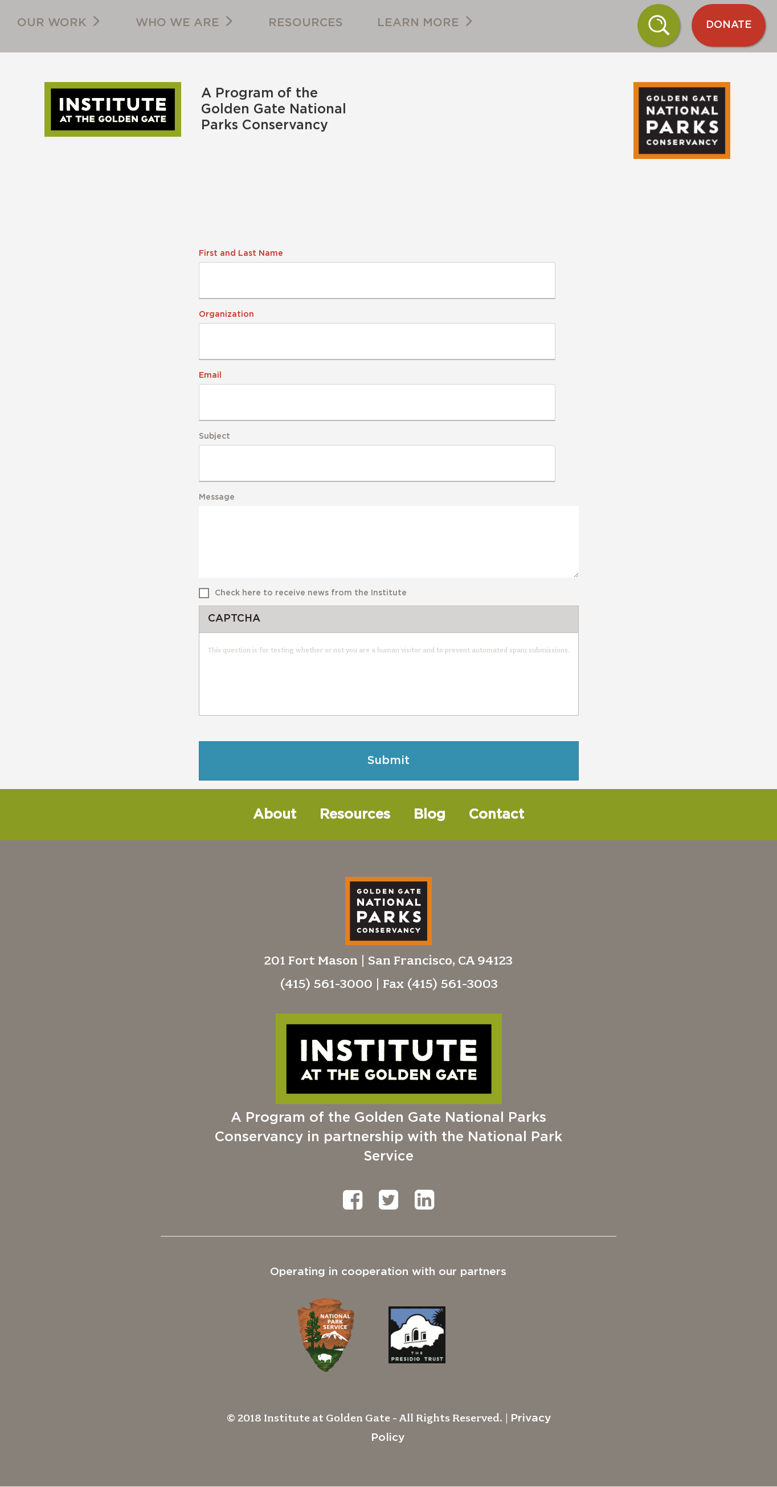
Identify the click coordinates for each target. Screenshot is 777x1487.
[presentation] (294, 684)
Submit (388, 760)
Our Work (59, 21)
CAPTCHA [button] (234, 619)
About (274, 815)
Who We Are (185, 21)
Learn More (425, 21)
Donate (729, 25)
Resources (305, 22)
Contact (496, 815)
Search (658, 25)
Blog (429, 815)
